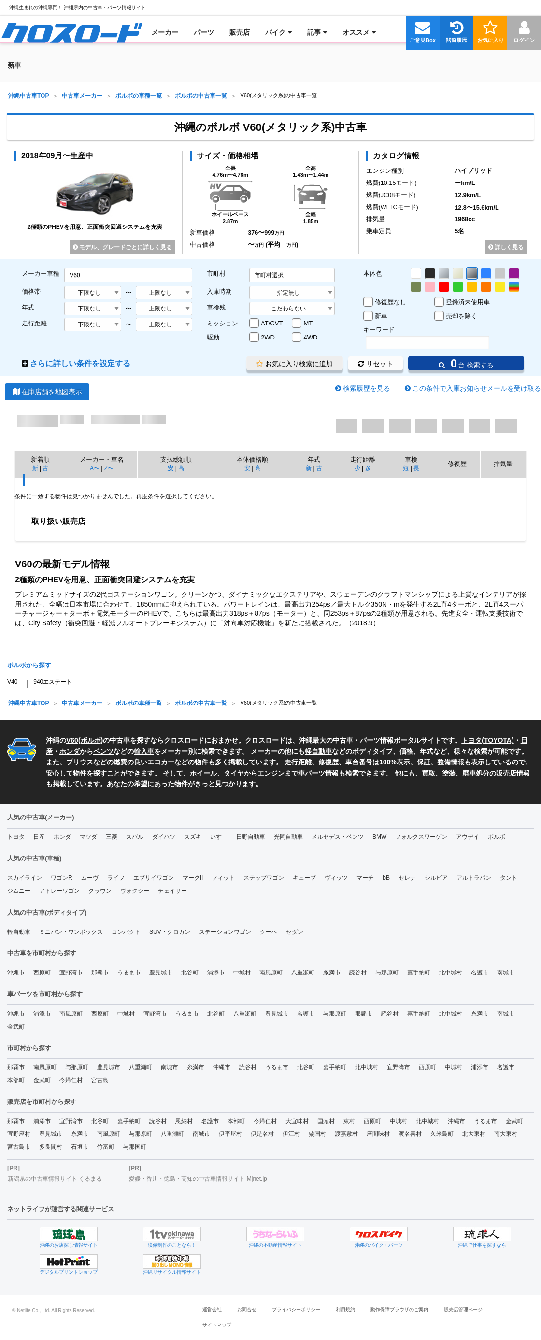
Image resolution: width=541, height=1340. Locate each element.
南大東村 (505, 1133)
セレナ (407, 878)
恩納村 (184, 1121)
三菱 (111, 836)
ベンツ (103, 751)
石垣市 (79, 1146)
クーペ (268, 932)
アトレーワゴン (59, 891)
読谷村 (358, 972)
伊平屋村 (230, 1133)
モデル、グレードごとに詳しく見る (122, 247)
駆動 (213, 337)
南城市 (505, 972)
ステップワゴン (263, 878)
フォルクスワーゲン (421, 836)
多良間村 (50, 1146)
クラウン (100, 891)
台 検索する (466, 363)
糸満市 (332, 972)
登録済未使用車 (468, 302)
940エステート (52, 681)
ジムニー (18, 891)
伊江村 (291, 1133)
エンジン (271, 773)
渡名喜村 (410, 1133)
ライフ (116, 878)
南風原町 (271, 972)
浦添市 (216, 972)
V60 (72, 740)
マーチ (365, 878)
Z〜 (109, 468)
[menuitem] (71, 32)
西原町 (42, 972)
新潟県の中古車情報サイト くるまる (55, 1178)
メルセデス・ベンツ (338, 836)
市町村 (216, 273)
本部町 (16, 1080)
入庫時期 (219, 291)
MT (308, 323)
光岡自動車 (288, 836)
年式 (28, 307)
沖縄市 (16, 972)
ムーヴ (90, 878)
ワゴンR (61, 878)
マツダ (88, 836)
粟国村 (317, 1133)
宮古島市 (18, 1146)
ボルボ (91, 740)
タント (508, 878)
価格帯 (31, 291)
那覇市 (100, 972)
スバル (134, 836)
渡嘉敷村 (346, 1133)
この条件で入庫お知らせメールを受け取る (477, 388)
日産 (39, 836)
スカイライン (24, 878)
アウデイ (467, 836)
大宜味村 (297, 1121)
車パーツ (311, 773)
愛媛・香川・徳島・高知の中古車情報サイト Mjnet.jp (198, 1178)
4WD (310, 337)
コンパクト (126, 932)
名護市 (479, 972)
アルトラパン (473, 878)
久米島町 (442, 1133)
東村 (349, 1121)
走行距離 (34, 323)
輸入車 (144, 751)
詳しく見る (506, 247)
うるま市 (129, 972)
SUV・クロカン (169, 932)
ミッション (222, 323)
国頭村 (326, 1121)
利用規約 (345, 1309)
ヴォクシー (134, 891)
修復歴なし (390, 302)
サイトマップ (216, 1324)
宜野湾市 (71, 972)
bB (386, 878)
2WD (268, 337)
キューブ (304, 878)
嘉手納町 (418, 972)
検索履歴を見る (366, 388)
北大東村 (473, 1133)
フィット (223, 878)
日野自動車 (250, 836)
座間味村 (378, 1133)
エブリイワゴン (153, 878)
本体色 (372, 273)
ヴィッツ (336, 878)
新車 (381, 316)
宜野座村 (18, 1133)
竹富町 (105, 1146)
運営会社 (212, 1309)
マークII (193, 878)
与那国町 (134, 1146)
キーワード (379, 329)
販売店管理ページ (463, 1309)
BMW (379, 836)
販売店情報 (513, 773)
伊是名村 (262, 1133)
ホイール (203, 773)
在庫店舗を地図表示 (47, 391)
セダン (294, 932)
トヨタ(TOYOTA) (487, 740)
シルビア (436, 878)
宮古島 (100, 1080)
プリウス (79, 762)
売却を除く (461, 316)
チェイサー (172, 891)
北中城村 (450, 972)
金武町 (16, 1026)
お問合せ (246, 1309)
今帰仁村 (71, 1080)
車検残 (216, 307)
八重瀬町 (302, 972)
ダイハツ (163, 836)
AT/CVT (272, 323)
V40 (12, 681)
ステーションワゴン (225, 932)
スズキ (192, 836)
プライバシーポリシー (296, 1309)
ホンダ (69, 751)
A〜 (95, 468)
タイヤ (234, 773)
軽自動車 (318, 751)
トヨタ (16, 836)
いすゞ (219, 836)
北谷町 (190, 972)
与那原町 (387, 972)
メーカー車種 (40, 273)
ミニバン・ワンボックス (71, 932)
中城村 (242, 972)
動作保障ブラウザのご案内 (399, 1309)
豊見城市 (160, 972)
